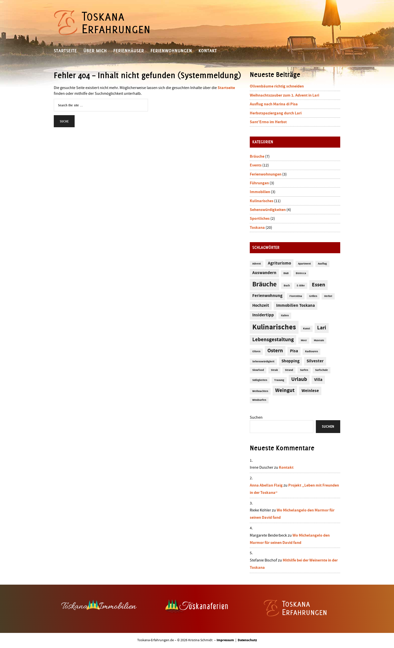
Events (256, 165)
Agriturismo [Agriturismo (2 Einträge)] (279, 263)
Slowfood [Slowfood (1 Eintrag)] (258, 370)
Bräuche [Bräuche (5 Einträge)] (264, 284)
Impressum (225, 640)
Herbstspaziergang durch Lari (276, 113)
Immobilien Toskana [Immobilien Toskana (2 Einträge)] (295, 306)
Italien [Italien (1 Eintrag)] (285, 315)
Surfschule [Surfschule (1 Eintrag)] (321, 370)
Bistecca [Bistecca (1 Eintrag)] (301, 273)
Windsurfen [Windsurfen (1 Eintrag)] (259, 400)
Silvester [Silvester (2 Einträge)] (315, 361)
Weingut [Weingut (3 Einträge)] (284, 390)
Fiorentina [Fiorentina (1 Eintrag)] (295, 296)
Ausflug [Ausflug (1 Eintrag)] (322, 264)
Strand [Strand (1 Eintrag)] (289, 370)
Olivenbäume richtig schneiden (277, 86)
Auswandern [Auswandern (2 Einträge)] (264, 273)
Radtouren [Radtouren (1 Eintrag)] (311, 351)
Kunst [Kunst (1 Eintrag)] (306, 328)
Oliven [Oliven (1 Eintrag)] (256, 351)
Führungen (259, 183)
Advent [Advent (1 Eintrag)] (256, 264)
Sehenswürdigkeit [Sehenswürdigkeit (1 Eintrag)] (263, 361)
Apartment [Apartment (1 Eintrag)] (304, 264)
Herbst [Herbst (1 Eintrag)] (328, 296)
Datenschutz (247, 640)
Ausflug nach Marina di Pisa (274, 104)
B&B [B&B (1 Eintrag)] (286, 273)
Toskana (257, 227)
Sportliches (260, 218)
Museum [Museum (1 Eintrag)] (319, 340)
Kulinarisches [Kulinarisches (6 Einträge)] (274, 327)
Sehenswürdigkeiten (268, 209)
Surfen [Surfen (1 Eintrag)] (304, 370)
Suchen (256, 417)
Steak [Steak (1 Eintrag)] (274, 370)
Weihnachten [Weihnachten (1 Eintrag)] (260, 391)
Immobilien (260, 192)
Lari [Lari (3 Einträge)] (321, 327)
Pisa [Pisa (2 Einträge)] (294, 351)
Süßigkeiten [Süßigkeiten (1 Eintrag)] (259, 380)
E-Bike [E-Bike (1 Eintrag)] (301, 285)
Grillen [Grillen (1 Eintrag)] (313, 296)
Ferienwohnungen (265, 174)
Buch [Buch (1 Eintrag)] (287, 285)
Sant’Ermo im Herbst (268, 122)
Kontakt (286, 467)
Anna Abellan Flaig (266, 485)
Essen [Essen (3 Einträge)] (318, 284)
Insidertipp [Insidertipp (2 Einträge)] (263, 315)
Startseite (226, 88)
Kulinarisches (261, 201)
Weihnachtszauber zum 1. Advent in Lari (284, 95)
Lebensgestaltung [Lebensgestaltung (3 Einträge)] (273, 339)
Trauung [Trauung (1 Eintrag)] (279, 380)
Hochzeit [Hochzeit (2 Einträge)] (260, 306)
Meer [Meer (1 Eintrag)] (304, 340)
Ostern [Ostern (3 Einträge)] (275, 350)
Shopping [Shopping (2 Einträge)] (290, 361)
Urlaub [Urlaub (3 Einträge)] (299, 379)
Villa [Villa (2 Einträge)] (318, 380)
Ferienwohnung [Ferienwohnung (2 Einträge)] (267, 296)
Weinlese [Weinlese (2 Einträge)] (310, 391)
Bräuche (257, 156)
